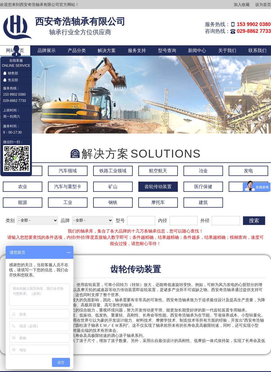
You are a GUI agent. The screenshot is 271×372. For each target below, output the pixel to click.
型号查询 (167, 50)
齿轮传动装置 (158, 186)
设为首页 (263, 4)
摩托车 (158, 202)
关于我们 (227, 50)
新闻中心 (197, 50)
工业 (67, 202)
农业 (22, 186)
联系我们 (257, 50)
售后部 (10, 80)
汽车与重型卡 (67, 186)
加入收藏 (242, 4)
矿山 (112, 186)
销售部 (10, 73)
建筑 (203, 202)
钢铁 (112, 202)
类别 (10, 220)
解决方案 (107, 50)
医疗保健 (203, 186)
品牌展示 (47, 50)
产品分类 (77, 50)
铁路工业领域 (112, 170)
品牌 (65, 220)
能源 (22, 202)
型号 (120, 220)
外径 (204, 220)
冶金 (203, 170)
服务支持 (137, 50)
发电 (248, 170)
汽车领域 (68, 170)
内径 (162, 220)
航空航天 (158, 170)
